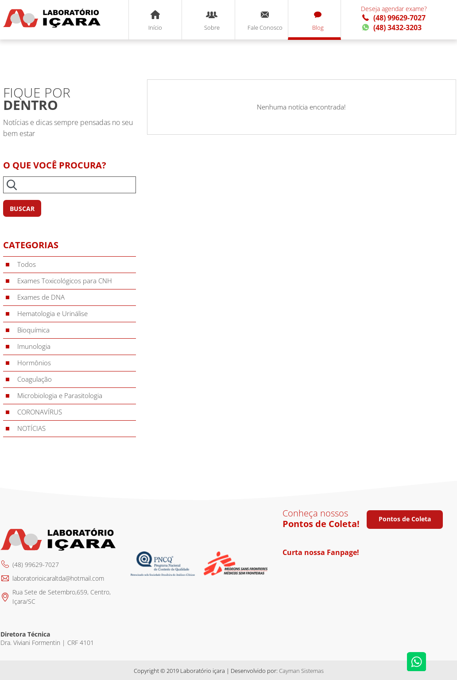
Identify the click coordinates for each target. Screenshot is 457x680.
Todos (26, 264)
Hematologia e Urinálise (52, 313)
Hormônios (34, 362)
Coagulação (34, 379)
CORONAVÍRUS (39, 411)
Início (155, 20)
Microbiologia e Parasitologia (59, 395)
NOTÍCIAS (31, 428)
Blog (318, 20)
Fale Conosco (265, 20)
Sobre (212, 20)
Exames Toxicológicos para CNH (64, 280)
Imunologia (33, 346)
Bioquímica (33, 329)
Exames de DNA (41, 297)
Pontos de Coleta (405, 519)
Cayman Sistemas (301, 671)
